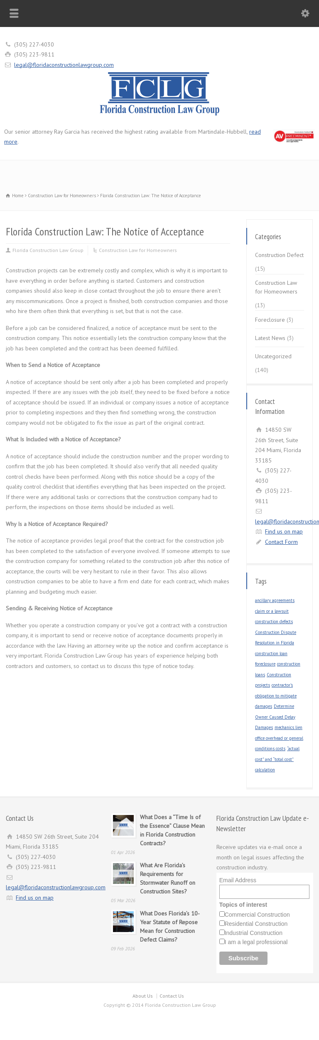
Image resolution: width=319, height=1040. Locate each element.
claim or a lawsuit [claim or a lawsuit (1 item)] (272, 611)
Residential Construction (256, 923)
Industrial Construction (253, 933)
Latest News (270, 338)
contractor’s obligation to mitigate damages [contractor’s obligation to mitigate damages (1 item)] (276, 695)
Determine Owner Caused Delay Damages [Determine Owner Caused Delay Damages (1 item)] (275, 716)
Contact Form (281, 542)
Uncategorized (273, 356)
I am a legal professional (256, 942)
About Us (143, 996)
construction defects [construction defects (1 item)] (274, 621)
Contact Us (172, 996)
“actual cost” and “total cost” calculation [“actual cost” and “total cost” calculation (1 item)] (277, 759)
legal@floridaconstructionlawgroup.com (64, 65)
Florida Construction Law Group (47, 250)
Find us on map (284, 531)
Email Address (237, 880)
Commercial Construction (257, 914)
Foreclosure (270, 319)
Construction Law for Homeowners (138, 250)
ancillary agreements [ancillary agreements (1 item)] (274, 600)
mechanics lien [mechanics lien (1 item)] (288, 727)
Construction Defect (279, 255)
